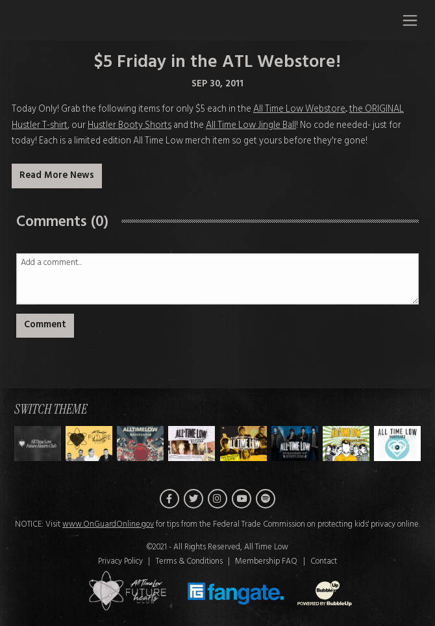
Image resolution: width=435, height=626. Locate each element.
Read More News (56, 175)
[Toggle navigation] (410, 20)
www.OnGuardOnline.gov (108, 525)
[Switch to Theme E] (294, 444)
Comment (45, 325)
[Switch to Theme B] (140, 444)
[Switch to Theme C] (191, 444)
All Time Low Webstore (299, 109)
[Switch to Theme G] (397, 444)
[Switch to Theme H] (37, 444)
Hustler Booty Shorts (129, 125)
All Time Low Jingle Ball (251, 125)
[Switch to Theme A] (89, 444)
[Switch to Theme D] (243, 444)
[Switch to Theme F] (346, 444)
